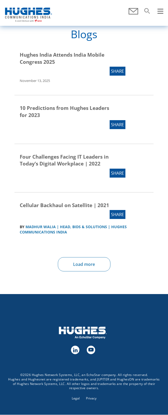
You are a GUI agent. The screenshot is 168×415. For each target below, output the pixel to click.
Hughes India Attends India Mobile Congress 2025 (62, 58)
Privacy (91, 398)
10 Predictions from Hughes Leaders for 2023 (64, 112)
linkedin (75, 350)
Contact (133, 11)
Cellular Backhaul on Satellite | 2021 (64, 205)
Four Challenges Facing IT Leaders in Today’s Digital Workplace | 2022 (64, 160)
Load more (84, 264)
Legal (76, 398)
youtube (91, 350)
